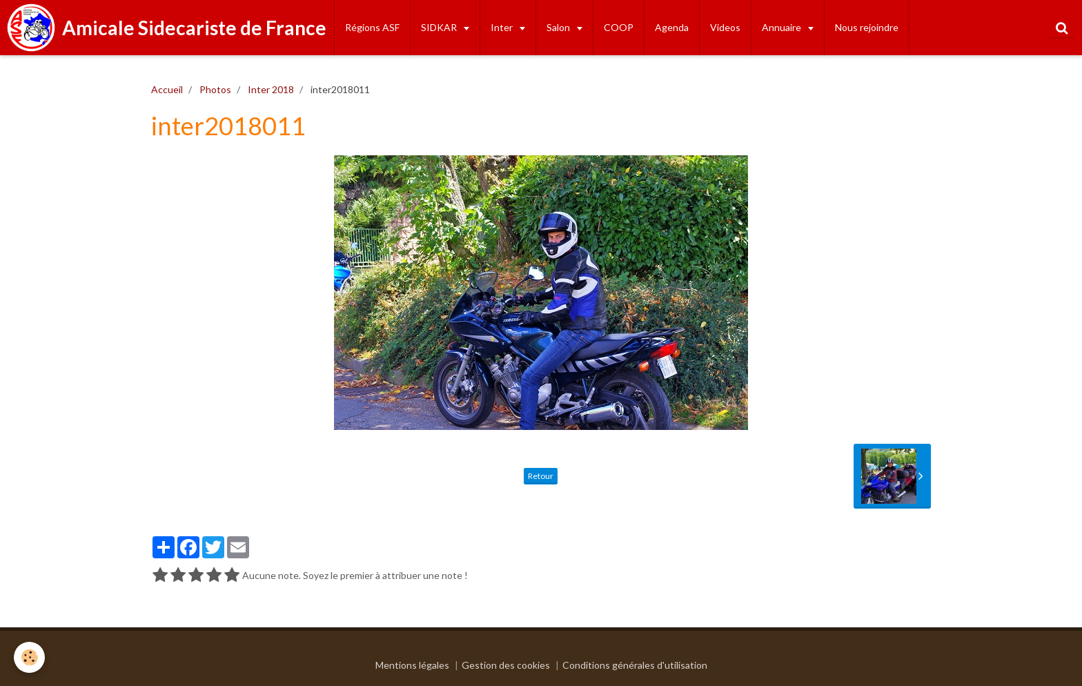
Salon (559, 27)
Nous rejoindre (866, 27)
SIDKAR (440, 27)
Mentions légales (412, 665)
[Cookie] (29, 657)
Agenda (672, 27)
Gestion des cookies (506, 665)
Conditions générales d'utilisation (634, 665)
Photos (215, 89)
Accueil (167, 89)
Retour (540, 476)
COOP (618, 27)
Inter (503, 27)
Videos (725, 27)
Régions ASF (372, 27)
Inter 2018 (271, 89)
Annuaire (782, 27)
